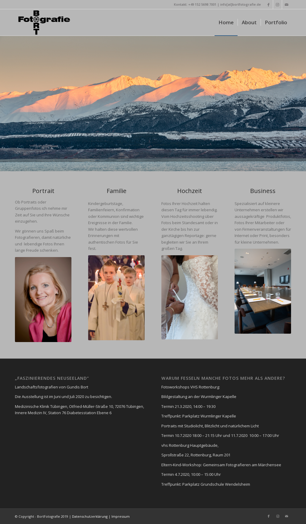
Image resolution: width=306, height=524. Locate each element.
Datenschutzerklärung (89, 516)
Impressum (120, 516)
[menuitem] (226, 22)
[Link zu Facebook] (268, 4)
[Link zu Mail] (286, 4)
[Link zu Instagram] (277, 4)
